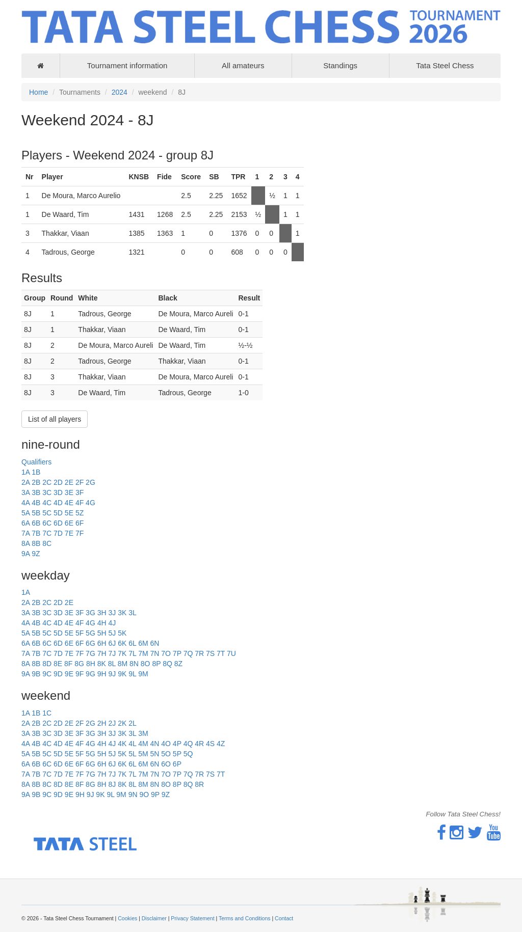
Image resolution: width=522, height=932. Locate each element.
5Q (188, 754)
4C (46, 503)
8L (112, 664)
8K (101, 664)
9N (133, 794)
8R (199, 784)
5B (36, 513)
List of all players (54, 419)
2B (36, 482)
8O (145, 664)
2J (112, 723)
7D (58, 533)
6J (112, 643)
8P (156, 664)
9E (69, 674)
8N (134, 664)
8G (79, 664)
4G (90, 503)
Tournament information (127, 65)
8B (36, 543)
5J (112, 633)
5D (58, 513)
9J (112, 674)
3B (36, 492)
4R (199, 743)
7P (177, 653)
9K (122, 674)
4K (122, 743)
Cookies (127, 918)
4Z (221, 743)
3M (143, 733)
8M (122, 664)
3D (58, 492)
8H (90, 664)
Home (38, 92)
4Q (188, 743)
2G (90, 482)
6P (177, 764)
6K (122, 643)
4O (166, 743)
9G (90, 674)
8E (58, 664)
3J (112, 613)
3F (79, 492)
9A (25, 554)
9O (144, 794)
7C (46, 533)
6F (79, 523)
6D (58, 523)
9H (102, 674)
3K (122, 613)
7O (166, 653)
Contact (284, 918)
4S (210, 743)
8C (46, 543)
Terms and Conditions (245, 918)
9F (79, 674)
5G (90, 633)
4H (102, 623)
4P (177, 743)
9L (132, 674)
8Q (167, 664)
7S (210, 653)
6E (69, 523)
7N (154, 653)
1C (46, 713)
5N (154, 754)
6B (36, 523)
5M (143, 754)
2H (102, 723)
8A (25, 543)
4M (143, 743)
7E (69, 533)
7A (25, 533)
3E (69, 492)
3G (90, 613)
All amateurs (243, 65)
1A (25, 472)
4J (112, 623)
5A (25, 513)
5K (122, 633)
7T (221, 653)
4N (154, 743)
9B (36, 674)
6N (154, 643)
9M (143, 674)
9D (58, 674)
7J (112, 653)
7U (231, 653)
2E (69, 482)
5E (69, 513)
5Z (79, 513)
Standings (340, 65)
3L (132, 613)
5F (79, 633)
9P (155, 794)
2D (58, 482)
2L (132, 723)
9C (46, 674)
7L (132, 653)
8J (112, 784)
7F (79, 533)
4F (79, 503)
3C (46, 492)
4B (36, 503)
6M (143, 643)
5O (166, 754)
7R (199, 653)
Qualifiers (36, 462)
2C (46, 482)
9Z (36, 554)
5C (46, 513)
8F (68, 664)
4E (69, 503)
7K (122, 653)
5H (102, 633)
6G (90, 643)
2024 (119, 92)
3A (25, 492)
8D (46, 664)
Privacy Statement (192, 918)
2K (122, 723)
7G (90, 653)
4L (132, 743)
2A (25, 482)
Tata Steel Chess (445, 65)
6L (132, 643)
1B (36, 472)
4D (58, 503)
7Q (188, 653)
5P (177, 754)
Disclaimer (154, 918)
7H (102, 653)
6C (46, 523)
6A (25, 523)
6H (102, 643)
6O (166, 764)
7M (143, 653)
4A (25, 503)
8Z (178, 664)
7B (36, 533)
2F (79, 482)
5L (132, 754)
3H (102, 613)
